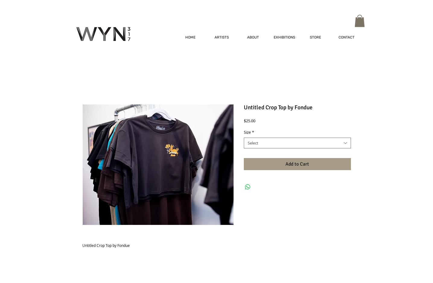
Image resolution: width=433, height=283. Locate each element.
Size (249, 132)
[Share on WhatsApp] (247, 187)
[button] (360, 21)
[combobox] (297, 143)
